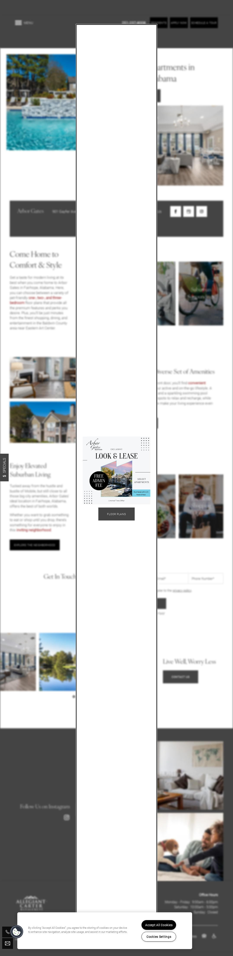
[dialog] (116, 478)
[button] (17, 932)
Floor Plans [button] (116, 514)
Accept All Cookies (158, 925)
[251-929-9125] (7, 932)
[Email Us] (7, 943)
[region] (104, 930)
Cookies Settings (158, 937)
